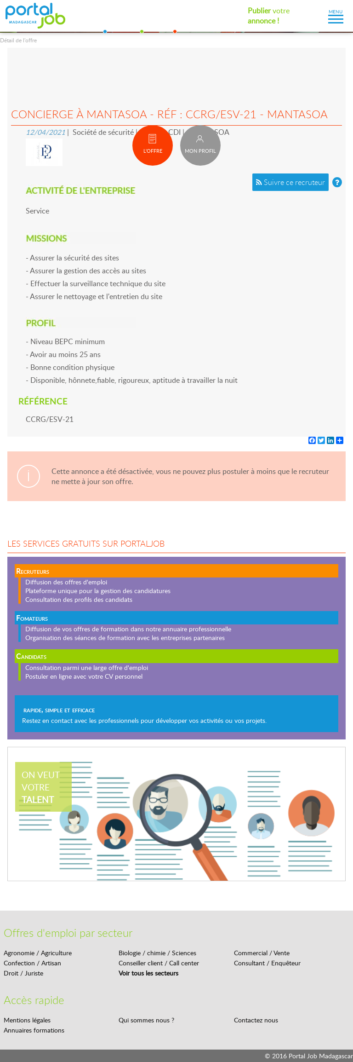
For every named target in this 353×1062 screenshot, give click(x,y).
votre (269, 16)
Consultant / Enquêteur (267, 962)
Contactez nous (256, 1020)
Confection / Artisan (32, 962)
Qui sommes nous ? (146, 1020)
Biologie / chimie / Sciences (157, 952)
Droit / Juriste (23, 973)
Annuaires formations (34, 1030)
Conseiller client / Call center (159, 962)
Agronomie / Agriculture (38, 952)
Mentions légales (27, 1020)
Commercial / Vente (262, 952)
